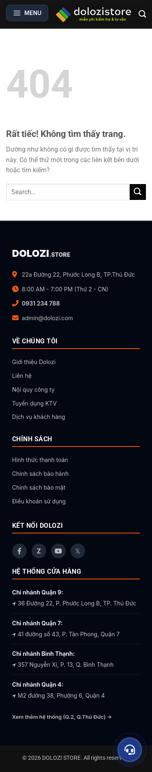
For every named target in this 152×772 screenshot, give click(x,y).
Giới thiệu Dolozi (34, 361)
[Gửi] (138, 192)
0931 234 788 (41, 303)
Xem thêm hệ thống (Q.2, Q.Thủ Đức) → (62, 716)
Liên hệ (22, 375)
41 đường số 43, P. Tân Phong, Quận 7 (66, 634)
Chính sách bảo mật (38, 487)
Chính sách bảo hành (40, 473)
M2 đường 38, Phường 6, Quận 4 (58, 695)
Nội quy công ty (33, 389)
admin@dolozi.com (47, 317)
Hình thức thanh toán (40, 459)
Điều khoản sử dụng (39, 501)
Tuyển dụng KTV (34, 403)
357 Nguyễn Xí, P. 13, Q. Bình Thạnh (62, 664)
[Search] (142, 14)
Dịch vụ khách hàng (38, 416)
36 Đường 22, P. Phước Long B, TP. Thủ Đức (74, 603)
